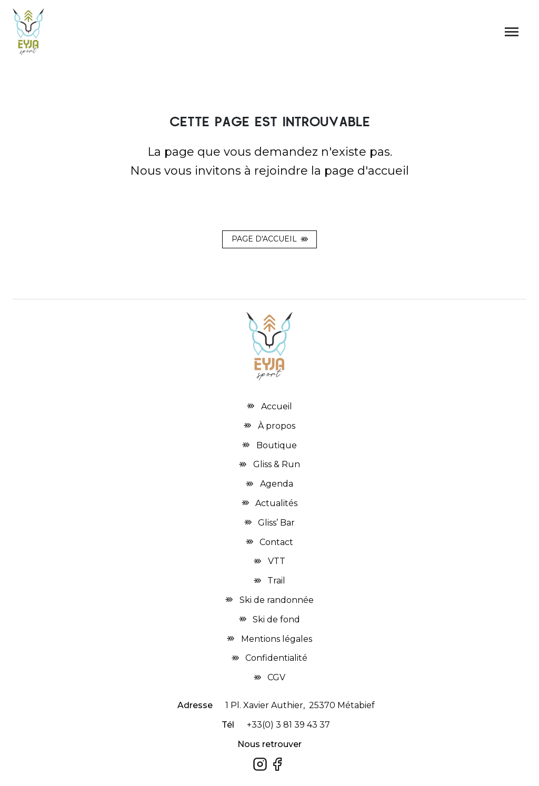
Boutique (276, 445)
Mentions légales (276, 639)
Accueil (276, 406)
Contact (276, 542)
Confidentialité (276, 658)
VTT (276, 561)
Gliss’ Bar (276, 523)
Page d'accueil (264, 239)
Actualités (276, 503)
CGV (276, 677)
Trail (276, 581)
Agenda (276, 484)
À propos (276, 426)
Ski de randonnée (276, 600)
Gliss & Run (276, 464)
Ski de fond (276, 619)
